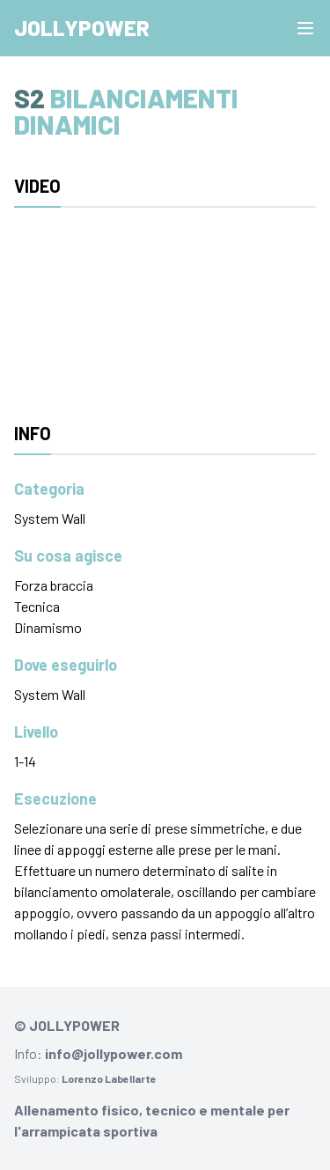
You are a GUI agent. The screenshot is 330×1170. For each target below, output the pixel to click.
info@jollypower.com (113, 1053)
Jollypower (82, 27)
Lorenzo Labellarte (109, 1078)
